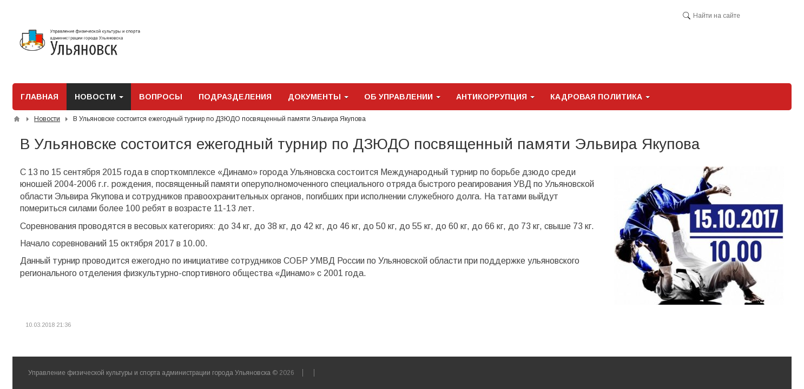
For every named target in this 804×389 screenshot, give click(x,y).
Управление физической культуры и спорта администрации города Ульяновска (149, 373)
